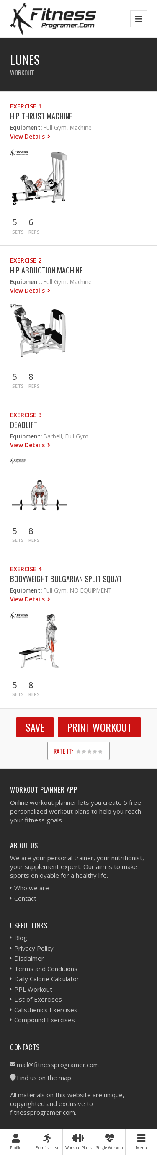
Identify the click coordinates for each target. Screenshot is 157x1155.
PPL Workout (33, 989)
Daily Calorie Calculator (46, 979)
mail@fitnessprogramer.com (58, 1064)
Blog (20, 937)
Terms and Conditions (45, 968)
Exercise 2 (25, 260)
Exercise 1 (25, 106)
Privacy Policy (34, 948)
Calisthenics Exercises (45, 1009)
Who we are (31, 888)
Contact (25, 898)
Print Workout (99, 727)
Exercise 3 (25, 415)
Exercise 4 (25, 569)
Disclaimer (29, 958)
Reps (34, 232)
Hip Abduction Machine (46, 270)
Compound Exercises (44, 1020)
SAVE (35, 727)
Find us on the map (44, 1077)
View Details (28, 136)
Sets (18, 232)
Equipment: (26, 127)
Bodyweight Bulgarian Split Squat (66, 578)
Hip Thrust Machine (41, 115)
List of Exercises (38, 999)
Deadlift (24, 424)
